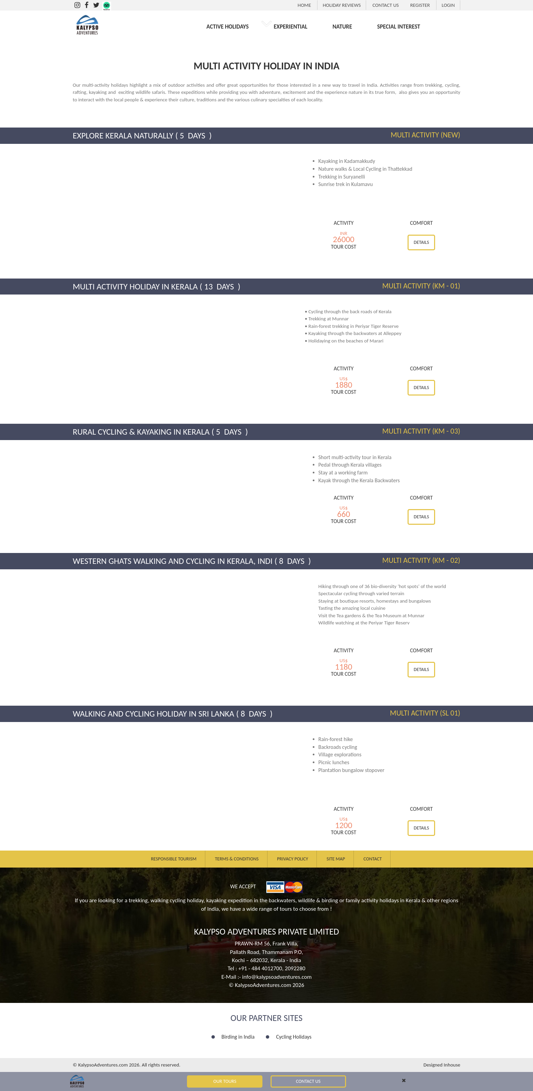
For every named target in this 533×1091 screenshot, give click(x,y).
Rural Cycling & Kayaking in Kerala (141, 431)
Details (421, 242)
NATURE (342, 26)
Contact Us (308, 1081)
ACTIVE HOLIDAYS (227, 26)
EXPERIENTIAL (290, 26)
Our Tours (225, 1081)
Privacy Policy (292, 859)
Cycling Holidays (293, 1037)
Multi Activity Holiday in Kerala (135, 286)
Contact (372, 859)
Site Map (336, 859)
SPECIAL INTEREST (398, 26)
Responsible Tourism (173, 859)
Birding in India (238, 1037)
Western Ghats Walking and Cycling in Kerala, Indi (173, 561)
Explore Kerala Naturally (123, 135)
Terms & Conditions (236, 859)
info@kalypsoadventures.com (277, 976)
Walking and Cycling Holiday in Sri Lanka (153, 713)
